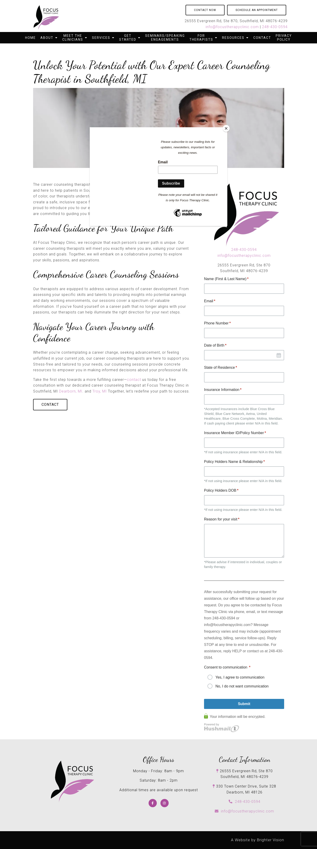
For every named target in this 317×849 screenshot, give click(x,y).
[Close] (226, 128)
